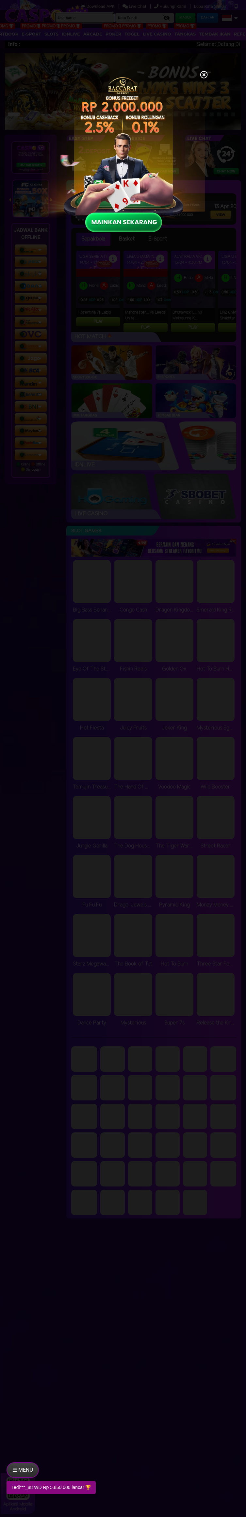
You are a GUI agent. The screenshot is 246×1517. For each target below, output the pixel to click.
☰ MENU (22, 1470)
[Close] (204, 75)
